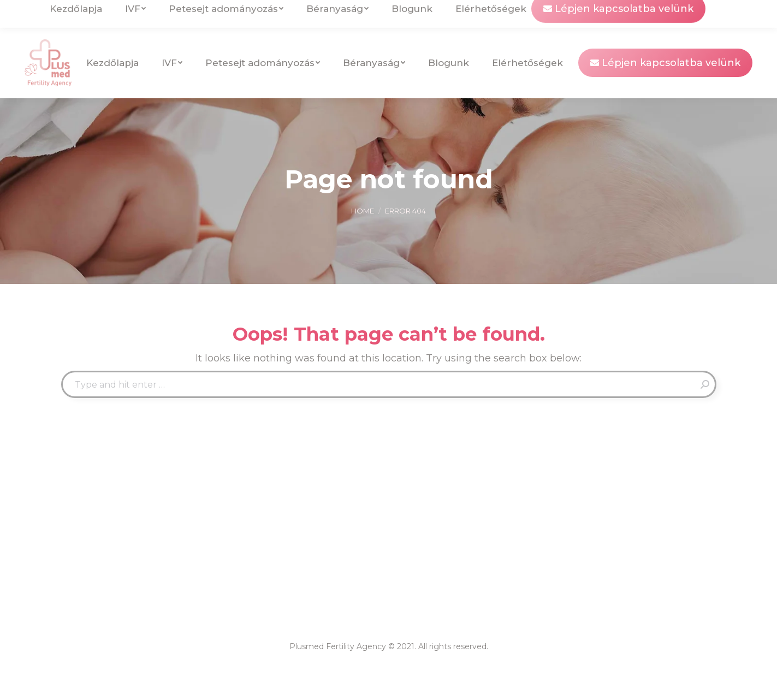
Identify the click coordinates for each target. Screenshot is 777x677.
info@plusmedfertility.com (85, 13)
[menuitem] (667, 14)
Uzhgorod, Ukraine (190, 13)
